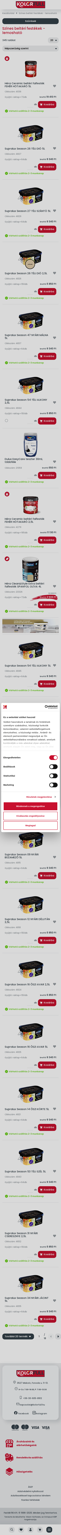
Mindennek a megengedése (30, 806)
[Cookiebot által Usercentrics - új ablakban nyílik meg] (45, 707)
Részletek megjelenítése (39, 797)
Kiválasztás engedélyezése (30, 816)
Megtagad (30, 825)
